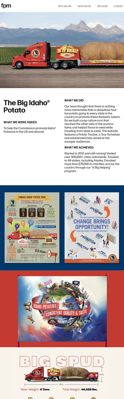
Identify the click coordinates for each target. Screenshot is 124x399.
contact (118, 6)
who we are (65, 6)
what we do (84, 6)
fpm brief (102, 6)
